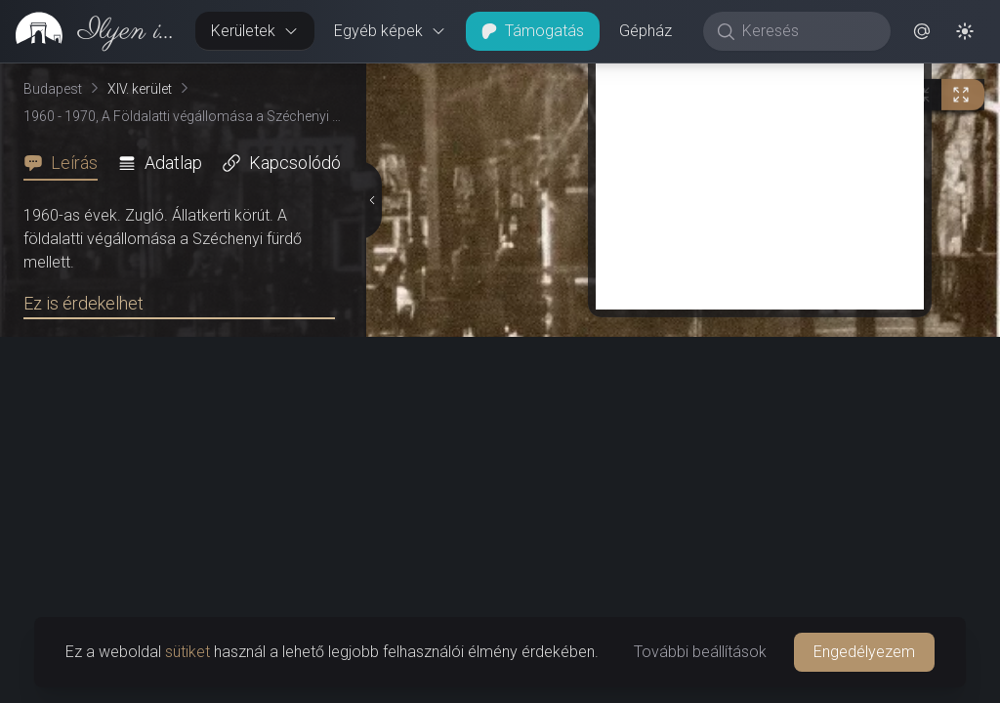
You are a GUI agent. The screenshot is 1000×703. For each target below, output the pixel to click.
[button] (921, 31)
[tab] (66, 163)
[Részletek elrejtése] (372, 200)
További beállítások (700, 651)
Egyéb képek (390, 30)
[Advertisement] (760, 173)
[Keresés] (807, 31)
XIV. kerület (139, 89)
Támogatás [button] (532, 30)
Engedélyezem (864, 651)
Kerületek (255, 30)
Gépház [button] (645, 30)
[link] (90, 31)
